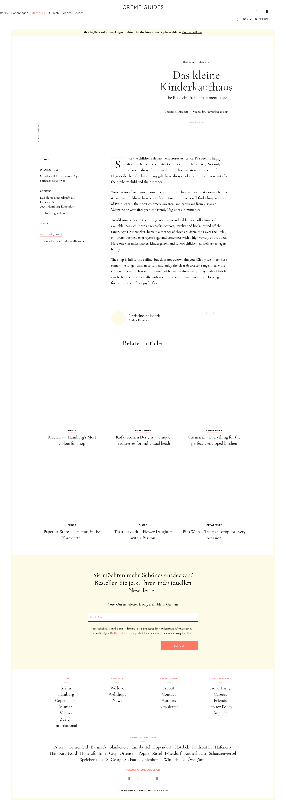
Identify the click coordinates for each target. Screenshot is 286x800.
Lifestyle (117, 678)
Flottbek (182, 747)
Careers (220, 694)
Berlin (22, 19)
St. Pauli (131, 759)
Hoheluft (88, 753)
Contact (169, 694)
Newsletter (168, 706)
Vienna (85, 19)
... (41, 230)
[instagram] (138, 779)
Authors (169, 700)
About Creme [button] (169, 678)
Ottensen (127, 753)
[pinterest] (147, 779)
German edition (192, 32)
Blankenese (119, 747)
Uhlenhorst (151, 759)
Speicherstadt (91, 759)
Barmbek (99, 747)
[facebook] (129, 779)
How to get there (55, 213)
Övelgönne (197, 759)
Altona (60, 747)
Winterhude (174, 759)
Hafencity (223, 747)
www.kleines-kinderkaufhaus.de (64, 241)
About (168, 688)
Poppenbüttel (150, 753)
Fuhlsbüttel (202, 747)
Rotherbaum (195, 753)
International (65, 725)
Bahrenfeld (78, 747)
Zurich (97, 19)
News (117, 700)
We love (117, 688)
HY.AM (164, 790)
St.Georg (113, 759)
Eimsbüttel (140, 747)
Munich (72, 19)
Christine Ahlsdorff (176, 111)
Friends (220, 700)
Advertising (220, 688)
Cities (22, 11)
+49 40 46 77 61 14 (51, 234)
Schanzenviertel (222, 753)
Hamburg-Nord (63, 753)
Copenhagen (37, 19)
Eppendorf (162, 747)
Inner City (107, 753)
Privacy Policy (220, 706)
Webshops (117, 694)
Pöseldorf (173, 753)
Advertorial (196, 122)
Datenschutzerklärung (125, 633)
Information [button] (220, 678)
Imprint (220, 713)
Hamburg (56, 19)
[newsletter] (157, 779)
